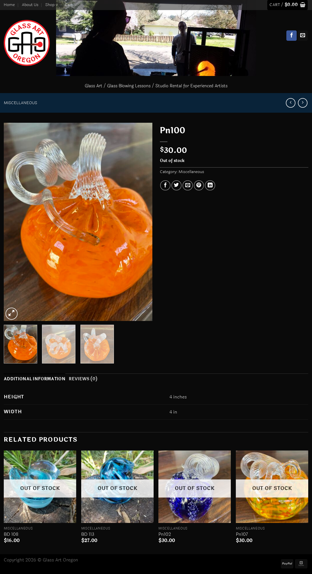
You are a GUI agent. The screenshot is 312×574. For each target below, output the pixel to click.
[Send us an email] (303, 35)
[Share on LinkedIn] (210, 185)
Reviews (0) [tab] (83, 379)
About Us (30, 5)
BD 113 (87, 534)
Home (9, 5)
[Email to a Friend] (188, 185)
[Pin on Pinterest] (199, 185)
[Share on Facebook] (165, 185)
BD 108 (11, 534)
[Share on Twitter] (176, 185)
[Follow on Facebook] (291, 35)
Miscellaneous (20, 103)
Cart (69, 5)
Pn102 (164, 534)
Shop (51, 5)
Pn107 (242, 534)
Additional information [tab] (34, 379)
